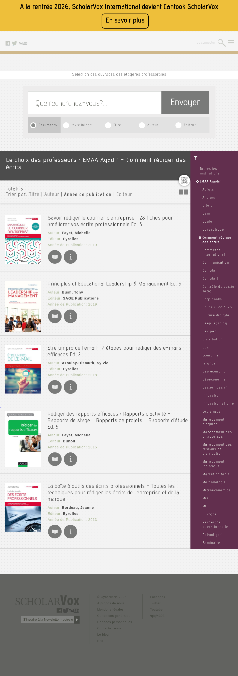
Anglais (208, 198)
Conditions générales (114, 615)
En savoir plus (125, 21)
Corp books (212, 299)
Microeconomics (216, 490)
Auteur (152, 125)
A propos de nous (111, 602)
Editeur (190, 125)
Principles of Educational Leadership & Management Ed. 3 (114, 284)
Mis (205, 498)
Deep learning (214, 323)
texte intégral (83, 125)
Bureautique (213, 230)
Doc (205, 347)
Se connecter (206, 43)
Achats (208, 189)
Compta (209, 271)
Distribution (212, 339)
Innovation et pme (218, 404)
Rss (100, 640)
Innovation (211, 396)
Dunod (69, 441)
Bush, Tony (72, 292)
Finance (209, 363)
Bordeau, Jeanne (78, 507)
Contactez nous (109, 627)
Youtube (156, 609)
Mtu (205, 506)
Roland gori (212, 535)
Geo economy (214, 371)
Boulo (207, 222)
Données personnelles (114, 621)
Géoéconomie (214, 379)
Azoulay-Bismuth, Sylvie (85, 363)
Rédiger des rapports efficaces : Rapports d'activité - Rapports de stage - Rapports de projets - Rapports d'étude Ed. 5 (118, 420)
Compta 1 (210, 279)
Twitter (155, 602)
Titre (117, 125)
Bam (206, 214)
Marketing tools (216, 474)
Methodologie (214, 482)
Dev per (209, 331)
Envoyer (185, 103)
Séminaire (211, 543)
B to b (207, 206)
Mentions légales (110, 609)
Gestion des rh (215, 388)
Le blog (103, 634)
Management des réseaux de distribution (217, 449)
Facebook (157, 596)
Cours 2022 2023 (217, 307)
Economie (210, 355)
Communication (215, 263)
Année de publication (88, 195)
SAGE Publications (81, 298)
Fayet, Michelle (76, 233)
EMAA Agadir (210, 181)
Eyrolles (70, 239)
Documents (48, 125)
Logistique (211, 412)
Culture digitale (215, 315)
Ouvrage (209, 514)
